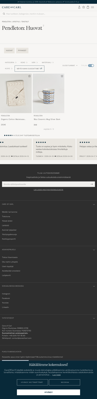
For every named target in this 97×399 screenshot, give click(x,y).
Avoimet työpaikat (9, 230)
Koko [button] (24, 62)
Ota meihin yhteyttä (10, 262)
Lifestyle (16, 22)
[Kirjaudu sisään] (79, 7)
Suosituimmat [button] (70, 65)
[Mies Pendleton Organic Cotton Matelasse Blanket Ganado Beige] (16, 93)
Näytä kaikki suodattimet (29, 69)
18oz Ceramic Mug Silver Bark (47, 119)
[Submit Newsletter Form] (92, 184)
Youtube (5, 303)
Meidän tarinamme (9, 212)
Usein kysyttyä (7, 266)
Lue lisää (56, 375)
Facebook (6, 298)
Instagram (6, 294)
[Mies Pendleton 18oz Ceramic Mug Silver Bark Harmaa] (48, 93)
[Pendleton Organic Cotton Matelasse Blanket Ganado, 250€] (16, 100)
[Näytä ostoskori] (88, 7)
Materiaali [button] (48, 62)
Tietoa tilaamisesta (10, 257)
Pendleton (6, 22)
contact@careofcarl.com (21, 338)
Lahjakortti (6, 275)
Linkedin (5, 307)
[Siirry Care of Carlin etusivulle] (11, 7)
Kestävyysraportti (9, 239)
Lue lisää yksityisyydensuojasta (48, 189)
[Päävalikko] (92, 7)
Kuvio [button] (9, 68)
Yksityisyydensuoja (9, 234)
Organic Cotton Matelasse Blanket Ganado (13, 119)
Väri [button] (35, 62)
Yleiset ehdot (7, 221)
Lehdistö (5, 225)
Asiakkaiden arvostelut (11, 271)
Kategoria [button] (11, 62)
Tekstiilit (25, 22)
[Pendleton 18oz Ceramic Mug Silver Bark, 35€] (48, 100)
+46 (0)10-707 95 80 (17, 335)
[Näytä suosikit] (83, 7)
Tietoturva (6, 216)
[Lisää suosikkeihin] (29, 77)
